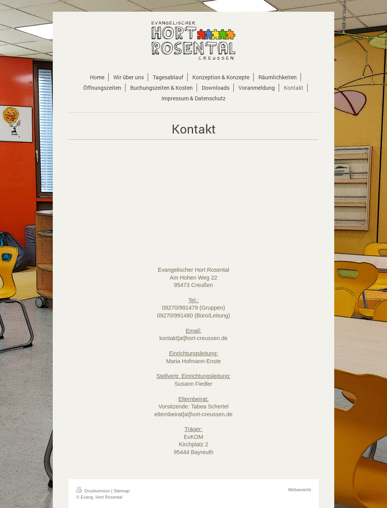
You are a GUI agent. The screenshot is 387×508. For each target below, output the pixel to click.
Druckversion (93, 490)
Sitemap (122, 490)
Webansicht (299, 489)
